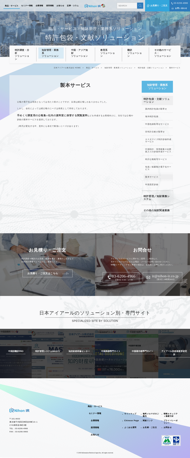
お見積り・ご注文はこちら (42, 273)
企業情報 (39, 6)
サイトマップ (130, 414)
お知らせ (60, 6)
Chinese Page (131, 421)
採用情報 (50, 6)
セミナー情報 (27, 6)
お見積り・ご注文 (158, 5)
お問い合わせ (181, 8)
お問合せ (168, 427)
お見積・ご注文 (150, 427)
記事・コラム (73, 6)
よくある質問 (130, 427)
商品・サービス (11, 6)
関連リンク (148, 421)
